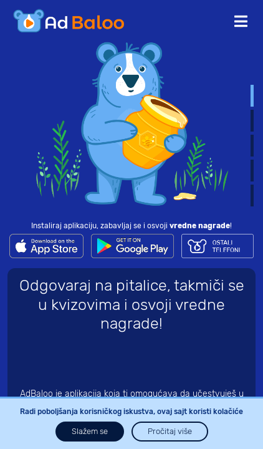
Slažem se (90, 431)
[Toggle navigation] (241, 22)
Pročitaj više (170, 431)
